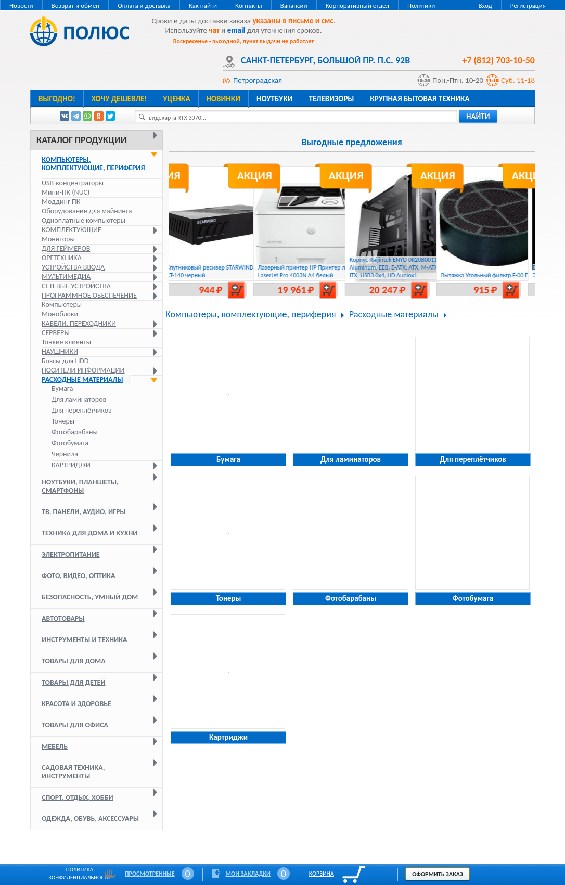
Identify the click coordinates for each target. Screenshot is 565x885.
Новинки (223, 99)
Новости (21, 5)
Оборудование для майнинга (87, 211)
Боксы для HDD (65, 360)
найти (478, 116)
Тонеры (63, 421)
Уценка (176, 99)
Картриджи (71, 465)
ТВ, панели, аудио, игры (84, 511)
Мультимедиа (66, 276)
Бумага (62, 388)
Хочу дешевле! (119, 99)
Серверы (56, 332)
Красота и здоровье (76, 703)
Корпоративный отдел (357, 5)
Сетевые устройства (76, 285)
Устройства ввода (73, 267)
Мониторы (58, 239)
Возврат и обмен (76, 5)
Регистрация (528, 5)
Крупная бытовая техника (419, 99)
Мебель (55, 746)
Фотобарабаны (75, 432)
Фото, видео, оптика (78, 575)
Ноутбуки (274, 99)
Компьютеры (62, 304)
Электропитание (71, 554)
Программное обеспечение (89, 295)
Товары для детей (74, 682)
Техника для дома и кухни (89, 533)
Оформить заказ (437, 874)
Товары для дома (74, 661)
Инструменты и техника (84, 639)
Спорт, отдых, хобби (77, 797)
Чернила (65, 454)
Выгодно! (56, 99)
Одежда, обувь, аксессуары (90, 818)
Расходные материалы (82, 379)
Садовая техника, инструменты (73, 771)
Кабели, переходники (79, 323)
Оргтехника (62, 257)
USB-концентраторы (73, 182)
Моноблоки (60, 314)
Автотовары (63, 618)
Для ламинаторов (79, 399)
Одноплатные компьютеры (83, 220)
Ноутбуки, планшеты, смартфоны (80, 486)
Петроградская (257, 80)
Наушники (60, 351)
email (236, 30)
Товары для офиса (75, 725)
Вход (485, 5)
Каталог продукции (81, 140)
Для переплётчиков (82, 410)
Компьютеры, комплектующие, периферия (93, 163)
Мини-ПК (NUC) (65, 192)
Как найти (203, 5)
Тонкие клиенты (66, 342)
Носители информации (83, 370)
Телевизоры (331, 99)
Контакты (248, 5)
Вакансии (293, 5)
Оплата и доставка (144, 5)
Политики (421, 5)
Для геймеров (66, 248)
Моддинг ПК (61, 201)
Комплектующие (71, 229)
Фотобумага (70, 443)
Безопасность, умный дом (90, 597)
